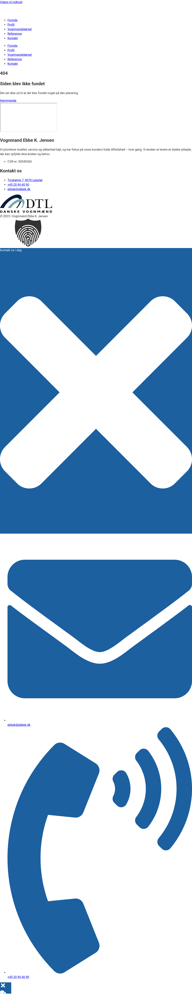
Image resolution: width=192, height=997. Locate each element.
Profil (11, 24)
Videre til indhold (11, 2)
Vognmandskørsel (20, 29)
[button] (96, 233)
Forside (12, 20)
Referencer (15, 33)
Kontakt (13, 38)
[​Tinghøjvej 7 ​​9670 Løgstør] (28, 117)
